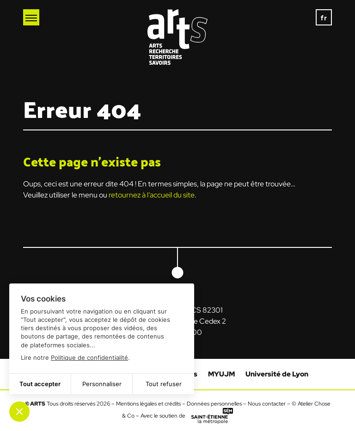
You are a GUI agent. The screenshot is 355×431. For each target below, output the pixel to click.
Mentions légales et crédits (148, 403)
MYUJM (221, 374)
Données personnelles (214, 403)
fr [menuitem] (324, 17)
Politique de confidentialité (89, 357)
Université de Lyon (276, 374)
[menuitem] (324, 17)
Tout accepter (40, 384)
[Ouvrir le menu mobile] (31, 17)
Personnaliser (102, 384)
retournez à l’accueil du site (152, 195)
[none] (324, 17)
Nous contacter (267, 403)
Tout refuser (164, 384)
